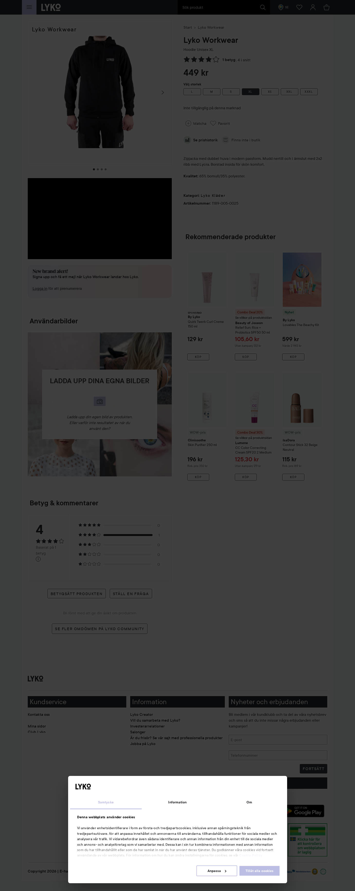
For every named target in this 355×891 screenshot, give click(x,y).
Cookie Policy (251, 855)
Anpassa (217, 871)
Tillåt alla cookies (259, 871)
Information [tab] (177, 802)
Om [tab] (249, 802)
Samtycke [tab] (106, 802)
